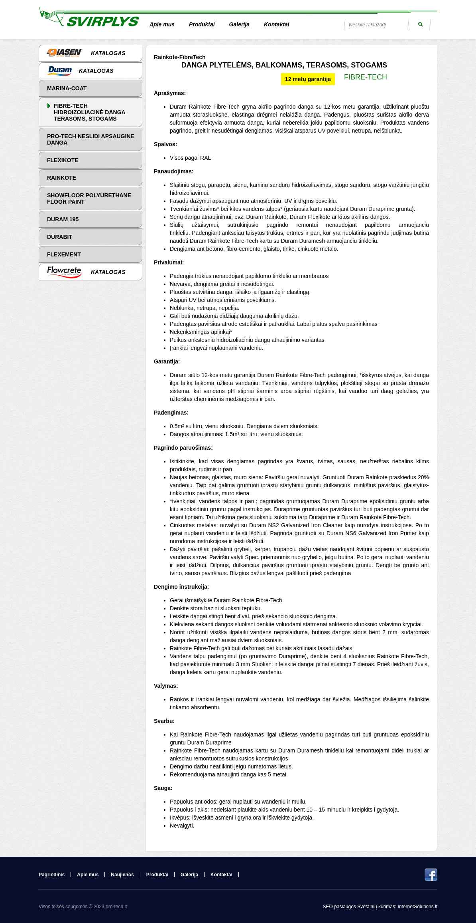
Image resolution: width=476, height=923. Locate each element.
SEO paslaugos (340, 906)
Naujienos (122, 874)
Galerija (239, 24)
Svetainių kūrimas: (376, 906)
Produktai (202, 24)
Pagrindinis (52, 874)
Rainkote (61, 178)
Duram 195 (63, 219)
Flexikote (63, 160)
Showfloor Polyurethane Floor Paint (89, 198)
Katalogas (86, 53)
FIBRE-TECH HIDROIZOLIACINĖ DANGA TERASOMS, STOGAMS (90, 112)
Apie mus (162, 24)
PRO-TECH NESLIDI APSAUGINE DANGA (90, 139)
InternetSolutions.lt (417, 906)
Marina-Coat (67, 88)
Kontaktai (276, 24)
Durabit (59, 237)
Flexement (64, 254)
